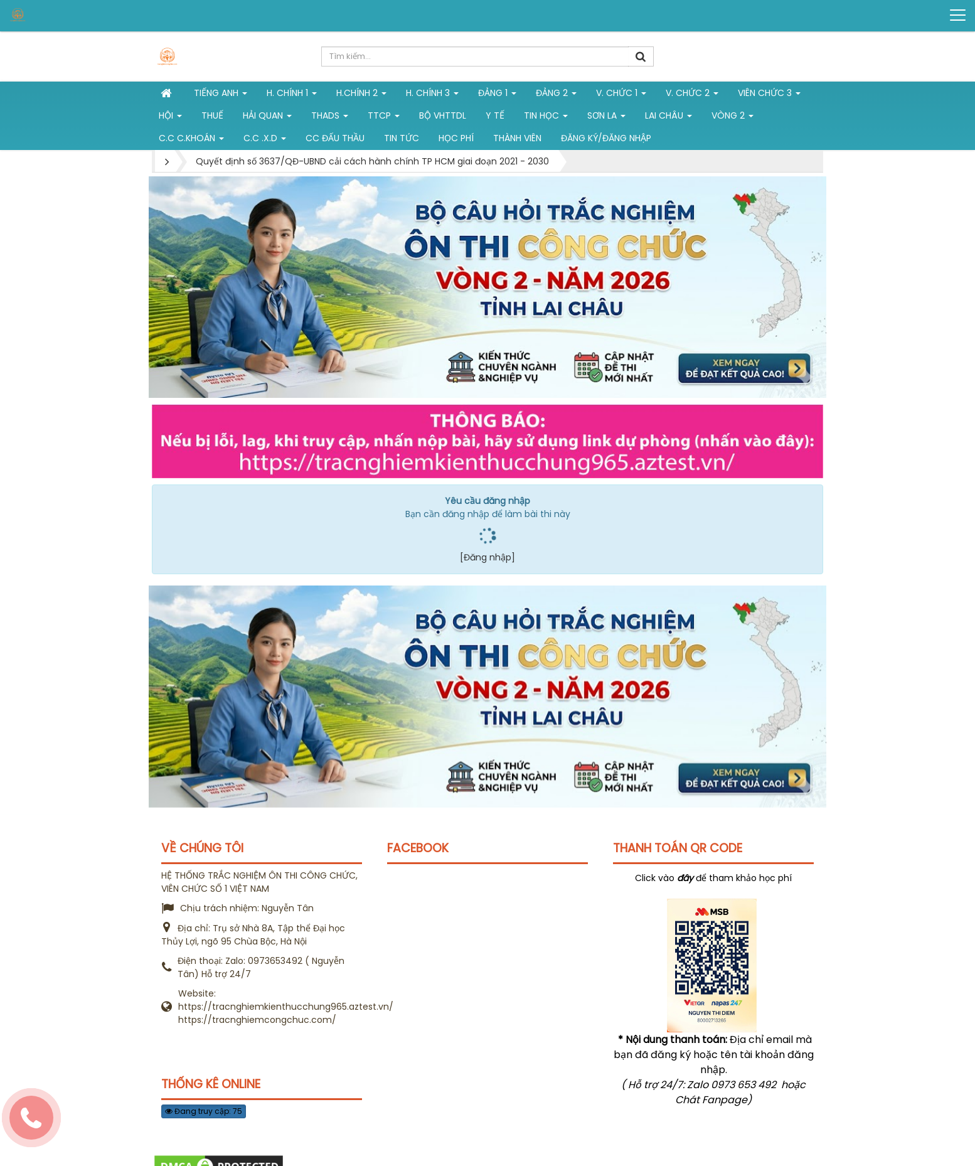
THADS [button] (329, 118)
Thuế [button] (212, 115)
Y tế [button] (495, 115)
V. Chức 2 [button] (692, 95)
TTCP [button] (384, 118)
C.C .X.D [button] (264, 140)
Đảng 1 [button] (497, 95)
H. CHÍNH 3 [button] (432, 95)
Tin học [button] (546, 118)
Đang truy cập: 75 (203, 1111)
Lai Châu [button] (668, 118)
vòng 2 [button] (732, 118)
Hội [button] (170, 118)
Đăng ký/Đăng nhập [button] (606, 138)
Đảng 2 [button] (556, 95)
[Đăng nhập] (487, 557)
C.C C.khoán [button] (191, 140)
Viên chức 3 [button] (769, 95)
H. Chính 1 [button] (292, 95)
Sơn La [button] (606, 118)
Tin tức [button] (401, 138)
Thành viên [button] (517, 138)
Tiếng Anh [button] (220, 95)
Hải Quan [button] (267, 118)
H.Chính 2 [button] (361, 95)
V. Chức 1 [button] (621, 95)
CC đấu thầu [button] (335, 138)
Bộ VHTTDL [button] (442, 115)
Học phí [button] (456, 138)
